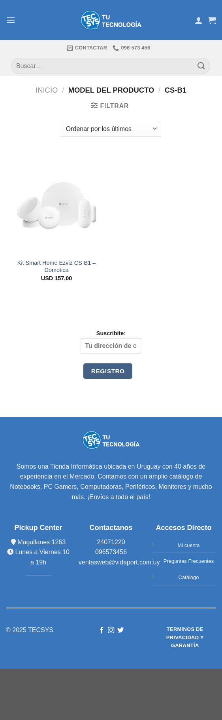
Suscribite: (111, 342)
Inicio (47, 90)
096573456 (111, 552)
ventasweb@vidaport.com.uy (119, 562)
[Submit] (201, 66)
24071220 (111, 542)
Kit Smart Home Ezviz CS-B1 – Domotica (56, 267)
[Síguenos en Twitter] (120, 630)
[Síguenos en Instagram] (111, 630)
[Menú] (10, 20)
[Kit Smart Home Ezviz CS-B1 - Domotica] (56, 203)
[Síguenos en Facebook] (101, 630)
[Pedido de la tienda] (111, 129)
